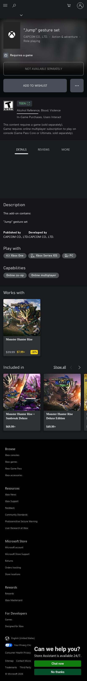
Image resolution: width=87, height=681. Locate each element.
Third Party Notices (29, 667)
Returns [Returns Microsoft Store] (9, 560)
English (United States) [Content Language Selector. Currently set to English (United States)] (23, 638)
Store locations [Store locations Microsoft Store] (12, 574)
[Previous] (71, 367)
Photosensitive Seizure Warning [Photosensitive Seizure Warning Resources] (21, 521)
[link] (21, 327)
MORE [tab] (66, 149)
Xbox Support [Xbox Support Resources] (11, 501)
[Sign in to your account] (80, 6)
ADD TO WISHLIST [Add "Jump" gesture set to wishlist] (35, 85)
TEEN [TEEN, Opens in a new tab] (24, 103)
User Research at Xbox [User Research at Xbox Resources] (16, 528)
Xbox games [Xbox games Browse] (11, 461)
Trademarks (11, 667)
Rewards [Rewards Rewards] (9, 593)
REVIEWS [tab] (43, 149)
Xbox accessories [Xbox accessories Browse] (13, 475)
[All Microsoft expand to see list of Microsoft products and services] (5, 6)
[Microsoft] (43, 3)
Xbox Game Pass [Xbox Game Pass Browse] (13, 468)
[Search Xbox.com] (14, 5)
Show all (60, 367)
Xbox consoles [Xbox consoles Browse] (12, 455)
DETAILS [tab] (21, 149)
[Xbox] (11, 14)
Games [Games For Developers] (8, 619)
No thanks (58, 672)
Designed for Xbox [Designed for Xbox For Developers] (14, 626)
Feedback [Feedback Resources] (9, 508)
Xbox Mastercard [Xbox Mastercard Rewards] (13, 600)
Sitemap (9, 660)
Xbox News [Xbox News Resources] (10, 494)
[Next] (79, 367)
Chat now (57, 663)
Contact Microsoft (25, 660)
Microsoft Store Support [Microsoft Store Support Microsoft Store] (17, 554)
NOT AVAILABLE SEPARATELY (43, 69)
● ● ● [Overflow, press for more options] (77, 85)
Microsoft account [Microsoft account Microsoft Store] (14, 547)
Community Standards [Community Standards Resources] (16, 514)
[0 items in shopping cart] (70, 6)
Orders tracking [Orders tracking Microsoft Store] (13, 567)
